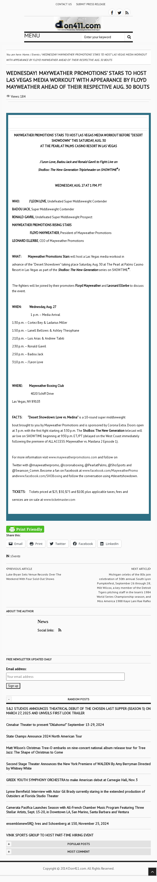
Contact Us (64, 4)
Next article (141, 569)
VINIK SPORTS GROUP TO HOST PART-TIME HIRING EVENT (50, 835)
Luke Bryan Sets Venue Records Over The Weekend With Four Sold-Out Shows (33, 577)
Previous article (19, 569)
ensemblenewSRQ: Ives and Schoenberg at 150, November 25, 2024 (57, 823)
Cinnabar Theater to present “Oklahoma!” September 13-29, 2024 (55, 724)
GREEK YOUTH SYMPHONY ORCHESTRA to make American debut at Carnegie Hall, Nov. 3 (72, 780)
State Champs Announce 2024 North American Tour (44, 736)
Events (15, 556)
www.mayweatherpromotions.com (73, 457)
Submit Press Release (90, 4)
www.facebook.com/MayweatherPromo (110, 470)
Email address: (16, 669)
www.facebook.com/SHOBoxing (39, 476)
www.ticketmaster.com (59, 500)
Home (25, 54)
